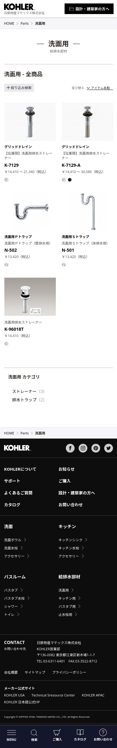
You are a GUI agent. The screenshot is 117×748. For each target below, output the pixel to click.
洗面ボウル (12, 539)
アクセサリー (14, 556)
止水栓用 (65, 614)
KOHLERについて (20, 469)
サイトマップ (35, 672)
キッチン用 (67, 598)
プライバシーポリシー (69, 672)
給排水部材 (69, 577)
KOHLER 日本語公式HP (22, 702)
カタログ (80, 735)
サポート (12, 481)
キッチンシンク (70, 539)
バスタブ (11, 590)
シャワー (11, 606)
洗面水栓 (11, 548)
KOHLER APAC (93, 695)
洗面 (8, 526)
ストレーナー (24, 391)
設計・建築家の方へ (89, 9)
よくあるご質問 (18, 493)
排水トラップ (24, 400)
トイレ (9, 614)
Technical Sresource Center (53, 695)
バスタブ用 (67, 606)
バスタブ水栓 (14, 598)
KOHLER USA (14, 695)
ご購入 (57, 735)
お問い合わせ (103, 735)
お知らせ (66, 469)
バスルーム (15, 577)
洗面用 (63, 590)
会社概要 (11, 672)
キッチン (67, 526)
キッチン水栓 (68, 548)
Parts (27, 23)
